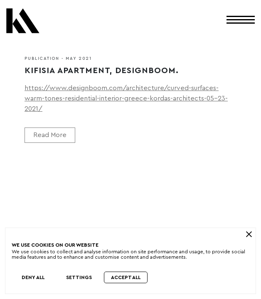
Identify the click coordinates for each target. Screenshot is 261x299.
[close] (248, 234)
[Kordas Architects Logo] (22, 23)
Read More (49, 135)
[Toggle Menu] (240, 19)
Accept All (125, 277)
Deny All (33, 277)
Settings (79, 277)
